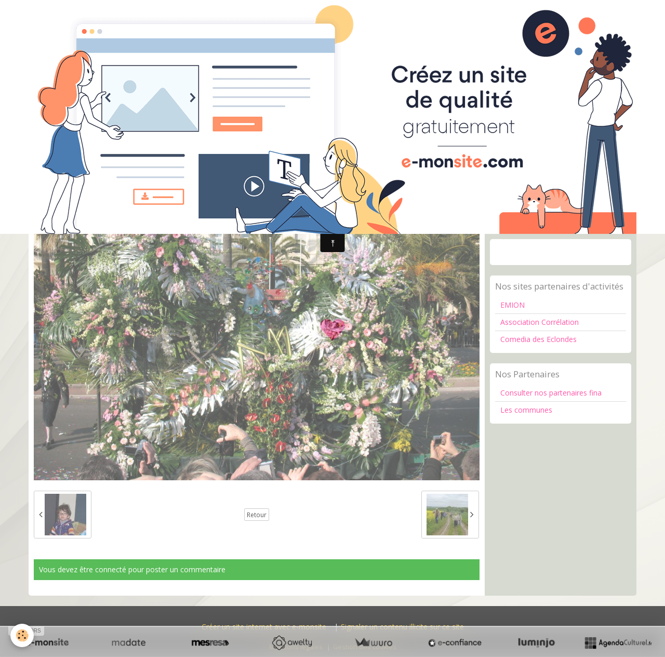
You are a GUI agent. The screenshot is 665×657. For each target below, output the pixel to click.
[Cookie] (22, 635)
